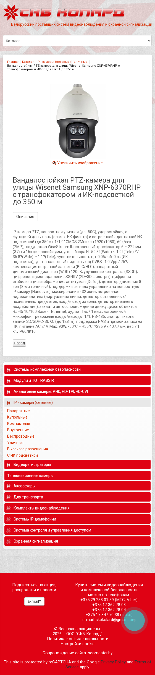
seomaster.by (100, 652)
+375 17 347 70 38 (102, 614)
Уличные (80, 62)
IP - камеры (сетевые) (54, 62)
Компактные (18, 423)
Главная (13, 62)
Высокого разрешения (28, 449)
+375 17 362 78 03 (109, 604)
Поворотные (18, 411)
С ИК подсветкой (23, 455)
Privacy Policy (113, 662)
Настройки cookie (77, 643)
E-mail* (34, 601)
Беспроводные (21, 436)
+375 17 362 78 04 (109, 609)
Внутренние (18, 430)
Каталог (28, 62)
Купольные (17, 417)
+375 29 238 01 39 (97, 599)
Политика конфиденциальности (77, 638)
